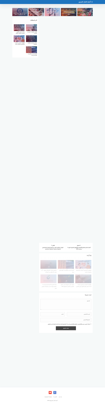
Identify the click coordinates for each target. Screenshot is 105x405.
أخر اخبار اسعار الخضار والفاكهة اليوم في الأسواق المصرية (85, 13)
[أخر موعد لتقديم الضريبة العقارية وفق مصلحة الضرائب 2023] (20, 12)
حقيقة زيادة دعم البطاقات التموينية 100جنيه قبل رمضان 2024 (69, 13)
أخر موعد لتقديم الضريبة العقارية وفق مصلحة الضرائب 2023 (20, 13)
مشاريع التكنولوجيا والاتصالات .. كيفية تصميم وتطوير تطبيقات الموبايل (52, 13)
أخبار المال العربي (85, 2)
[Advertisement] (66, 28)
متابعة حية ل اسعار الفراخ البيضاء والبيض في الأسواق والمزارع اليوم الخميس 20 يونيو (36, 13)
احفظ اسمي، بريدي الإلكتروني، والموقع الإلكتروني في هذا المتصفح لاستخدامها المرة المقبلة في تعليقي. (69, 324)
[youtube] (50, 392)
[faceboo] (54, 392)
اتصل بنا (55, 397)
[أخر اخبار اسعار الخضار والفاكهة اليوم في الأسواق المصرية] (85, 12)
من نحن (60, 397)
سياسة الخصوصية (48, 397)
